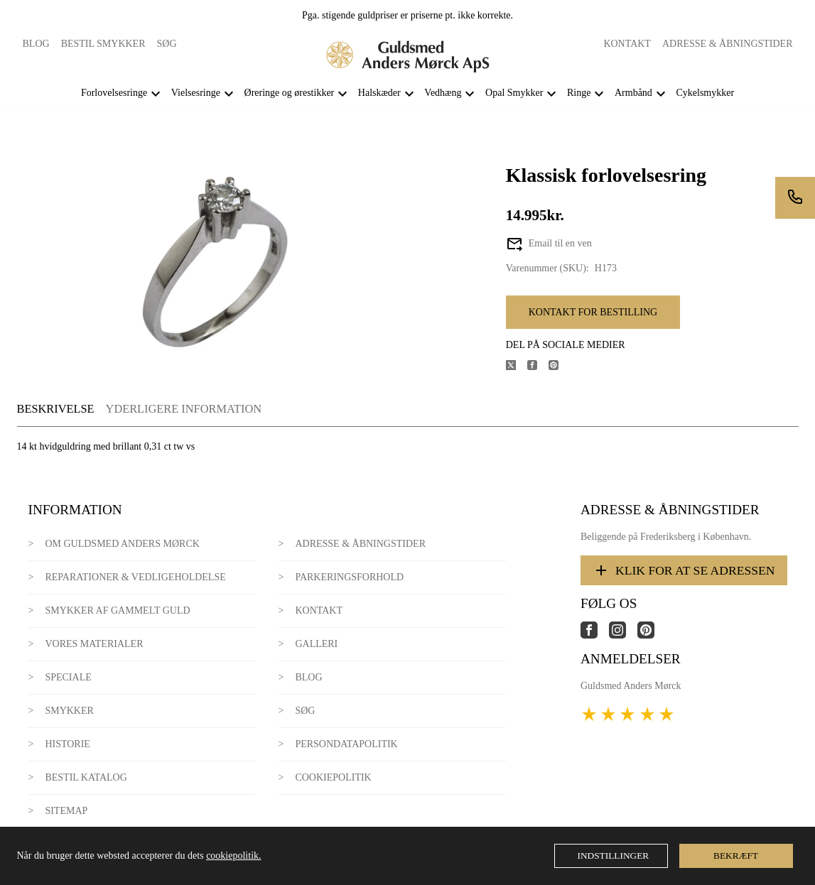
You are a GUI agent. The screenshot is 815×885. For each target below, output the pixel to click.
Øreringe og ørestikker (289, 92)
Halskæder (379, 92)
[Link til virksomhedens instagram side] (623, 635)
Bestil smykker (103, 43)
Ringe (578, 92)
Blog (36, 43)
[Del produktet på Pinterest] (559, 367)
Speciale (68, 677)
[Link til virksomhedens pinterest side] (651, 635)
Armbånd (633, 92)
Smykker (69, 710)
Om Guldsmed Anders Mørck (122, 543)
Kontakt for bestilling (593, 312)
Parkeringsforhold (349, 577)
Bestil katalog (85, 777)
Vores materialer (94, 644)
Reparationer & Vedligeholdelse (135, 577)
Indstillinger (613, 855)
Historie (67, 744)
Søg (167, 43)
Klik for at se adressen (684, 570)
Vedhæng (442, 92)
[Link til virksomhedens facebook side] (595, 635)
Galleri (316, 644)
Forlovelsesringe (114, 92)
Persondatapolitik (346, 744)
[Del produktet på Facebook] (538, 367)
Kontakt (627, 43)
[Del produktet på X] (516, 367)
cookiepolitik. (233, 855)
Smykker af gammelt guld (117, 610)
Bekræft (735, 855)
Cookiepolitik (333, 777)
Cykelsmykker (705, 92)
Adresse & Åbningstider (727, 43)
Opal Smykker (514, 92)
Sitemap (66, 810)
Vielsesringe (195, 92)
